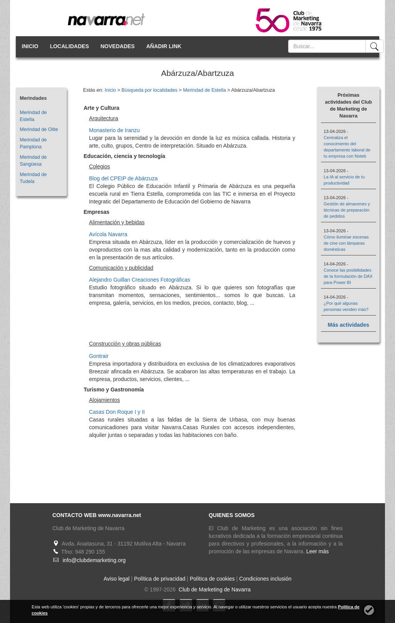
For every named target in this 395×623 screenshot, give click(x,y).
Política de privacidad (159, 579)
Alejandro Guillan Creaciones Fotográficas (139, 280)
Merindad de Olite (39, 129)
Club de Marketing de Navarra (214, 589)
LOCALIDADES (69, 46)
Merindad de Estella (204, 90)
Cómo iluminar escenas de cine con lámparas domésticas (346, 243)
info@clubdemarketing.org (94, 560)
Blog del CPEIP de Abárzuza (123, 178)
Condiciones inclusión (265, 579)
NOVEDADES (118, 46)
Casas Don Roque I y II (117, 412)
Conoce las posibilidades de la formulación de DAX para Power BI (348, 276)
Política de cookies (212, 579)
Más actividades (348, 325)
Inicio (110, 90)
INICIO (30, 46)
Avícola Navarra (108, 234)
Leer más (317, 551)
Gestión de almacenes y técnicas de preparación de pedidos (347, 210)
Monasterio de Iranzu (114, 130)
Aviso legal (117, 579)
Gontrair (99, 356)
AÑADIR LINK (163, 46)
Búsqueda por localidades (149, 90)
